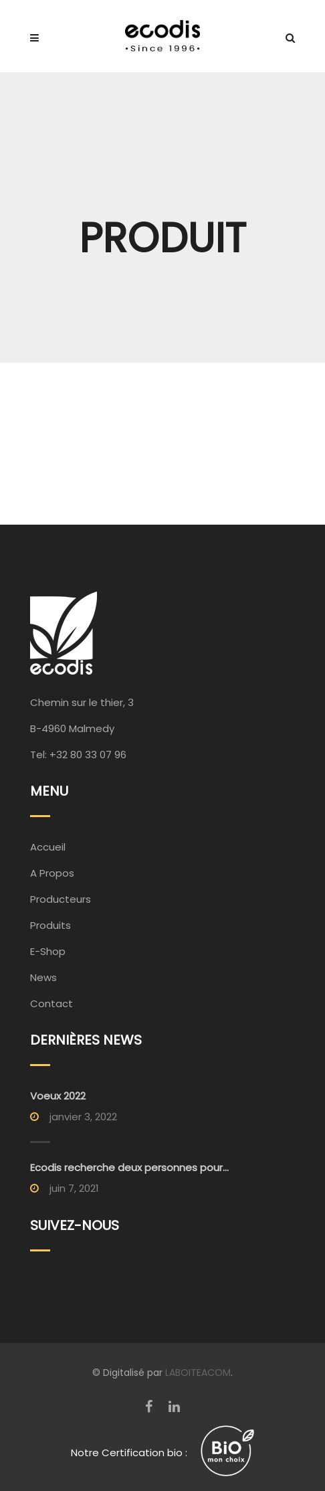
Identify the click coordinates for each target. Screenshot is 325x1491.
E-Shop (48, 951)
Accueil (48, 847)
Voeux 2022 (58, 1096)
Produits (50, 925)
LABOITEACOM (198, 1372)
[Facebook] (148, 1406)
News (43, 977)
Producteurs (60, 899)
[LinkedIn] (174, 1406)
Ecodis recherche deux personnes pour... (129, 1167)
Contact (51, 1003)
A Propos (52, 873)
